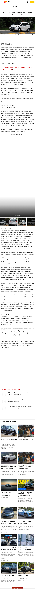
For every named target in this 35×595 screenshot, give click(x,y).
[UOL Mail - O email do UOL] (27, 2)
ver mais (17, 588)
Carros (17, 6)
